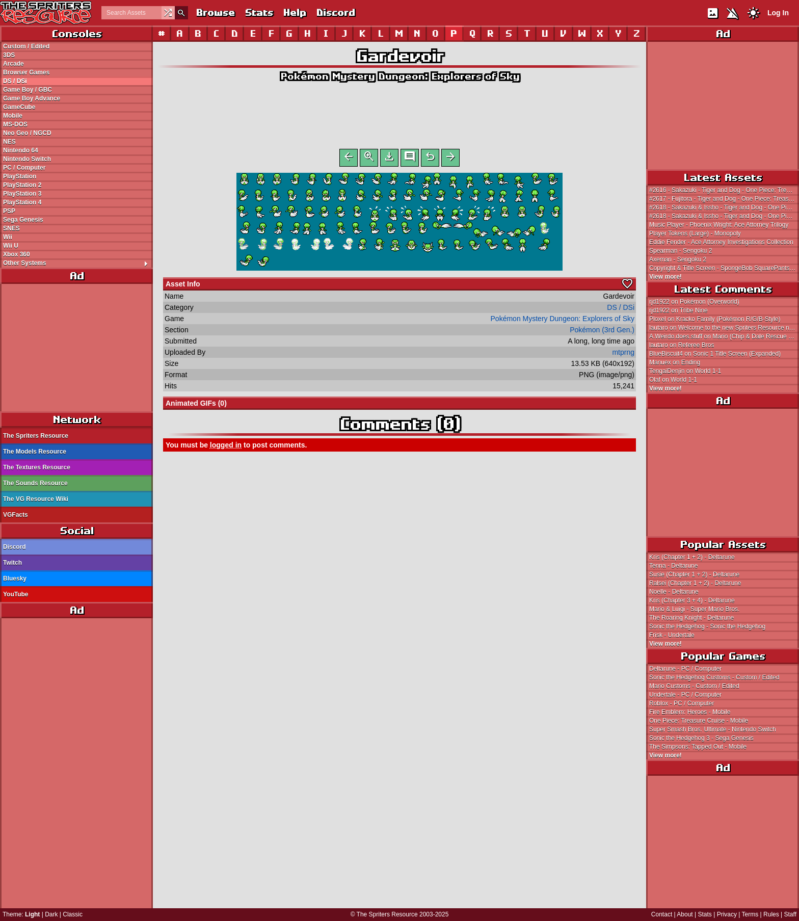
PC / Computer (24, 167)
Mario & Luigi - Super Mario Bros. (694, 609)
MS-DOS (15, 124)
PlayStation (19, 176)
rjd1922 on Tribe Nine (678, 310)
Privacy (727, 914)
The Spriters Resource (35, 435)
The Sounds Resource (35, 483)
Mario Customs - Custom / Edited (694, 686)
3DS (9, 55)
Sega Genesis (23, 219)
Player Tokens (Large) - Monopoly (695, 233)
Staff (790, 914)
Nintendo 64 (20, 150)
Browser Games (26, 72)
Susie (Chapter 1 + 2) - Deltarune (694, 574)
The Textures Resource (36, 467)
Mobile (12, 115)
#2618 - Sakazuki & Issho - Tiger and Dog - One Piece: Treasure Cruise (724, 207)
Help (294, 12)
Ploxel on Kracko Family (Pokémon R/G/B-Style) (714, 319)
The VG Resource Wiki (35, 499)
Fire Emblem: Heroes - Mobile (689, 712)
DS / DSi (15, 81)
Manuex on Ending (674, 362)
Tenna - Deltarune (673, 565)
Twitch (12, 562)
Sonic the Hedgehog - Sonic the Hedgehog (707, 626)
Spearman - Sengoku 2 (680, 250)
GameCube (19, 107)
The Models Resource (34, 451)
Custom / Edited (26, 46)
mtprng (623, 354)
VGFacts (15, 514)
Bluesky (14, 578)
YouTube (16, 594)
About (685, 914)
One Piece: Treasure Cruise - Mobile (698, 720)
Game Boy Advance (31, 98)
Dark (51, 914)
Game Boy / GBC (27, 89)
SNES (11, 228)
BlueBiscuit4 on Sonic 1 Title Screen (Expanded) (715, 353)
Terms (750, 914)
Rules (771, 914)
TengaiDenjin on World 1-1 (685, 371)
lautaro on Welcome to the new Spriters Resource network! (724, 327)
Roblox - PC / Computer (681, 703)
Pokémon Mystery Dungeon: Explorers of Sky (399, 76)
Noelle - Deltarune (674, 591)
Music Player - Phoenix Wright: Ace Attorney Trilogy (718, 224)
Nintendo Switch (27, 159)
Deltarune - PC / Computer (685, 668)
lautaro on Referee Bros (681, 345)
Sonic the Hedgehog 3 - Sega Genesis (701, 738)
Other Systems (77, 263)
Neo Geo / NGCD (27, 133)
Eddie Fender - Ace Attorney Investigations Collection (721, 242)
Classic (73, 914)
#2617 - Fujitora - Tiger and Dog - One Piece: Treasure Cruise (724, 198)
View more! (665, 276)
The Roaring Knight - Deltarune (691, 617)
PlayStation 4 (22, 202)
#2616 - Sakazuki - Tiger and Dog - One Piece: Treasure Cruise (724, 190)
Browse (215, 12)
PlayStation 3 (22, 193)
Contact (661, 914)
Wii (7, 237)
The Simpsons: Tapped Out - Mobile (698, 746)
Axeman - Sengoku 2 (677, 259)
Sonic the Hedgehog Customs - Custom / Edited (714, 677)
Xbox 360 (16, 254)
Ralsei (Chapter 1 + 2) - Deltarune (695, 583)
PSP (9, 211)
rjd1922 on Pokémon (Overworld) (694, 301)
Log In (778, 13)
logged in (226, 447)
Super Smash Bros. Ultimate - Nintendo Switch (712, 729)
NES (9, 141)
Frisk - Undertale (672, 635)
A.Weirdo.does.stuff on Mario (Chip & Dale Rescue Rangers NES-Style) (724, 336)
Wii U (10, 245)
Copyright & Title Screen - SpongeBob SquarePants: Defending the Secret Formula (724, 268)
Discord (335, 12)
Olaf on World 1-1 (673, 379)
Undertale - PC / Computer (685, 694)
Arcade (13, 63)
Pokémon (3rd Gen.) (602, 332)
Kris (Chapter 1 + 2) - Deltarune (692, 557)
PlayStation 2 (22, 185)
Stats (259, 12)
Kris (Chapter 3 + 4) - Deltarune (692, 600)
